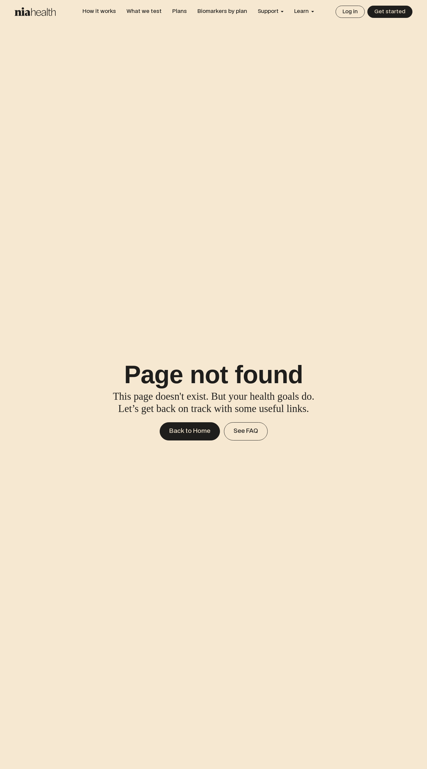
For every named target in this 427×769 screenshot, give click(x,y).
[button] (271, 11)
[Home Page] (35, 11)
